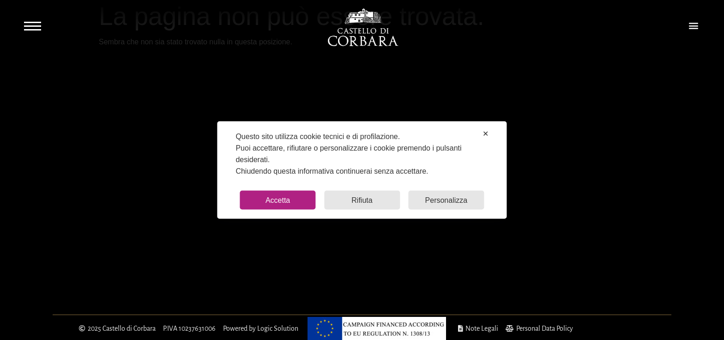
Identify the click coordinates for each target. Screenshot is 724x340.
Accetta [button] (277, 200)
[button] (693, 25)
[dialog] (362, 170)
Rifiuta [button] (361, 200)
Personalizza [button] (446, 200)
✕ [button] (486, 134)
